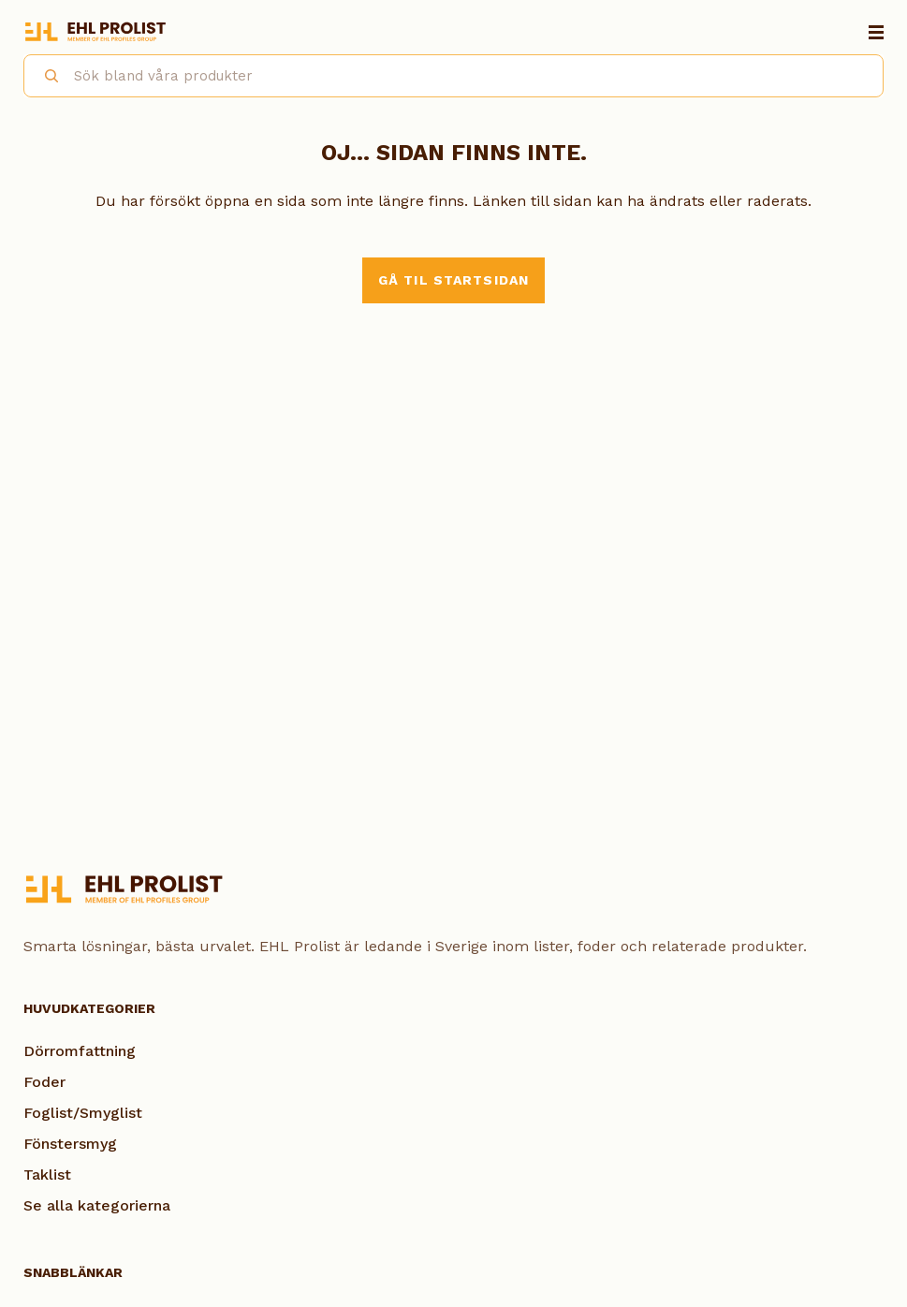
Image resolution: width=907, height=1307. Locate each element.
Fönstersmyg (70, 1144)
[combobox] (453, 75)
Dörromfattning (79, 1051)
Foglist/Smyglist (82, 1113)
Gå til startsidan (453, 279)
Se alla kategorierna (96, 1205)
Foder (44, 1082)
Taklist (47, 1174)
